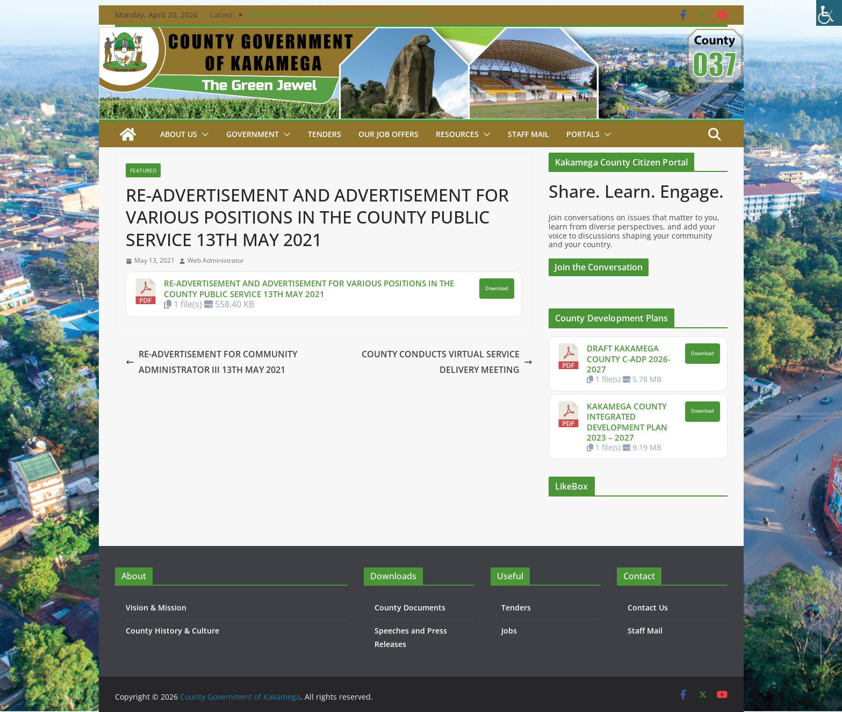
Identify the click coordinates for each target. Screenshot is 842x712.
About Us (178, 134)
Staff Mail (645, 630)
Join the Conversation (599, 267)
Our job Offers (388, 134)
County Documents (410, 607)
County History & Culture (172, 630)
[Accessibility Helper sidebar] (829, 13)
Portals (583, 134)
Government (252, 134)
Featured (143, 170)
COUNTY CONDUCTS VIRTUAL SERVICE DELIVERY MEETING (447, 362)
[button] (203, 134)
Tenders (324, 134)
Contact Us (648, 607)
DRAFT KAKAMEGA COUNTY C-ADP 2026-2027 (629, 359)
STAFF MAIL (528, 134)
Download (496, 288)
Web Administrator (216, 260)
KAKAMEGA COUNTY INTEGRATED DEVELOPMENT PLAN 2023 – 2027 (627, 422)
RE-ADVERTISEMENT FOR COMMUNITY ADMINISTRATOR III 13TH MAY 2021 (211, 362)
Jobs (509, 630)
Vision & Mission (156, 607)
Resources (457, 134)
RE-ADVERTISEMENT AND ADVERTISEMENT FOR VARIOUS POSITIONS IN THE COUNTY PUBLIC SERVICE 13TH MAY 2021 (309, 288)
